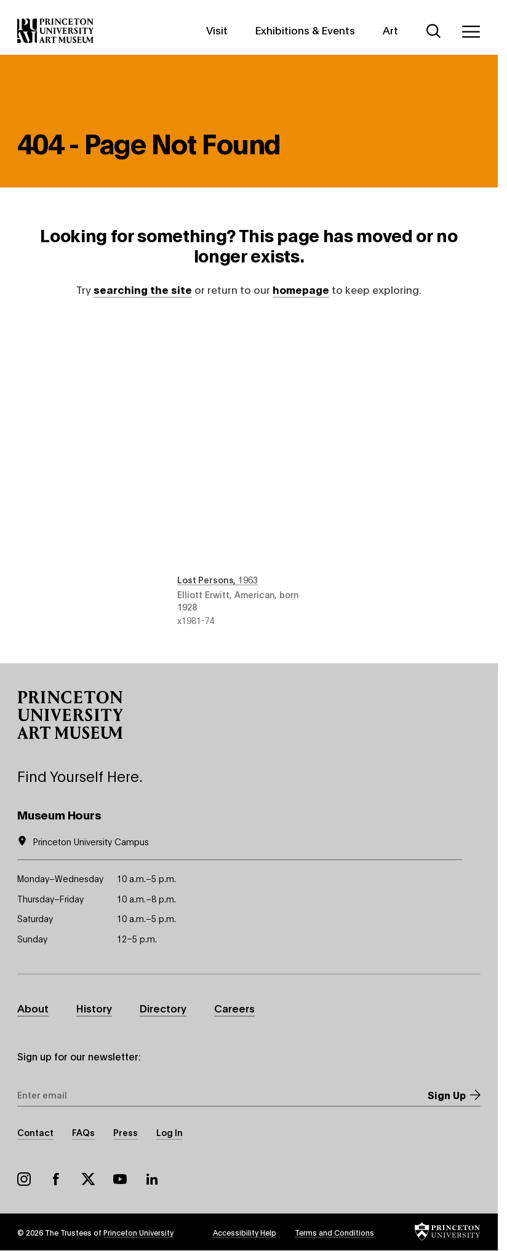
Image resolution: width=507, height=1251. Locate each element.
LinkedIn (152, 1179)
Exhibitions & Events (305, 30)
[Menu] (470, 31)
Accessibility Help (244, 1232)
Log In (169, 1132)
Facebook (56, 1179)
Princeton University (138, 1232)
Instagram (24, 1179)
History (94, 1008)
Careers (234, 1008)
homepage (301, 289)
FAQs (83, 1132)
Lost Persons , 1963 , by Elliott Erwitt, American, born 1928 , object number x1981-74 (249, 473)
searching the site (143, 289)
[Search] (433, 31)
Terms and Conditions (334, 1232)
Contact (35, 1132)
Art (390, 30)
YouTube (120, 1179)
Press (125, 1132)
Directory (163, 1008)
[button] (70, 715)
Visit (217, 30)
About (33, 1008)
